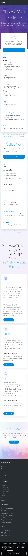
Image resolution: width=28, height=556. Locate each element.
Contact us (6, 136)
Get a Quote (14, 50)
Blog (2, 466)
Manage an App (5, 491)
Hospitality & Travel (6, 522)
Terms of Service (5, 535)
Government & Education (7, 515)
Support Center (5, 478)
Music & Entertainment (7, 508)
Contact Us (4, 475)
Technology (4, 500)
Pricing (3, 495)
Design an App (5, 489)
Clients (3, 498)
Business (3, 517)
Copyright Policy (5, 530)
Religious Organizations (7, 520)
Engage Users (5, 493)
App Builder (4, 469)
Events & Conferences (7, 513)
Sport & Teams (5, 511)
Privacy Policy (5, 533)
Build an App (5, 487)
